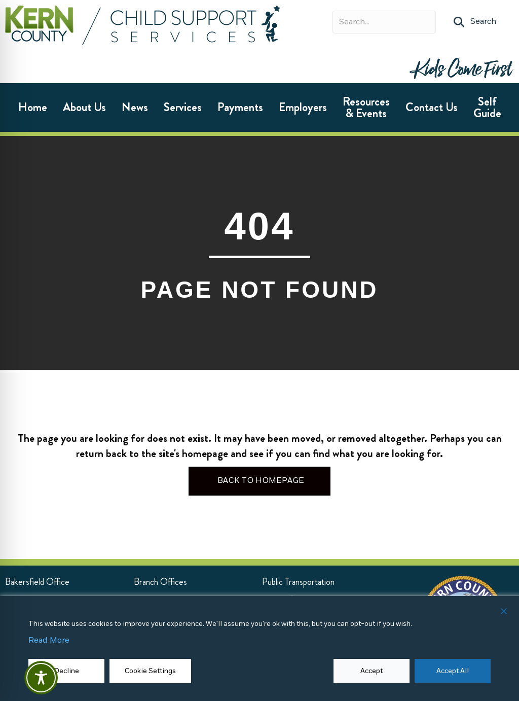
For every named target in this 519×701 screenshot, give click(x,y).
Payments (240, 107)
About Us (84, 107)
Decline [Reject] (66, 671)
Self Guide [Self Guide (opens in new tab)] (487, 107)
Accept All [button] (452, 671)
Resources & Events (366, 107)
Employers (303, 107)
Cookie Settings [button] (150, 671)
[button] (475, 22)
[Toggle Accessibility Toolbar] (41, 677)
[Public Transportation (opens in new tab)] (298, 581)
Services (183, 107)
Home (32, 107)
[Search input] (384, 22)
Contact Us (431, 107)
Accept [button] (371, 671)
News (135, 107)
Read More (48, 640)
